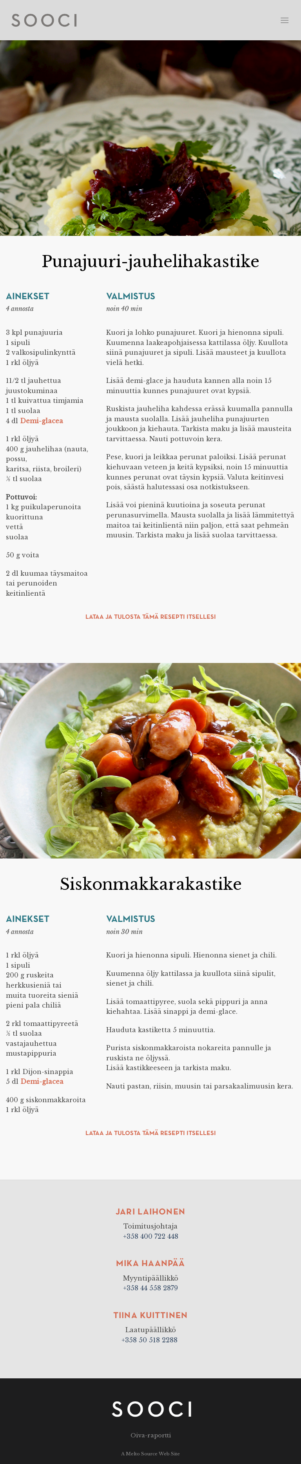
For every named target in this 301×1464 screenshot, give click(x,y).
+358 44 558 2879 (150, 1288)
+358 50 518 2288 (150, 1340)
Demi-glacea (41, 421)
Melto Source (142, 1454)
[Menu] (284, 20)
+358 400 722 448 (150, 1236)
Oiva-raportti (151, 1435)
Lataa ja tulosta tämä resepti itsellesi (150, 617)
